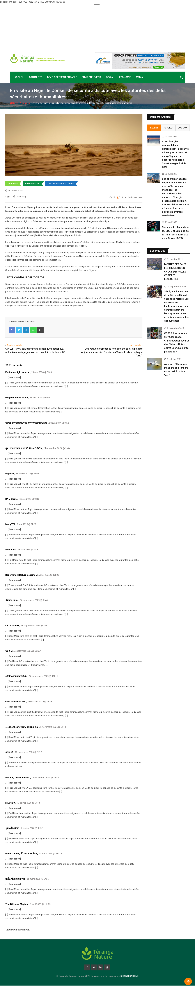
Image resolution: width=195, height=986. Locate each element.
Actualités (35, 77)
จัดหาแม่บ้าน (11, 600)
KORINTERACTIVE (130, 976)
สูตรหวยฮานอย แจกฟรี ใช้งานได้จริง (23, 448)
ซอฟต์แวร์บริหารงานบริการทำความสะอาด (26, 423)
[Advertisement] (97, 26)
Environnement (91, 77)
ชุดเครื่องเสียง (12, 828)
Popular (168, 127)
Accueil (19, 77)
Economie (125, 77)
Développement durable (62, 77)
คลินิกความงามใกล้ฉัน (16, 676)
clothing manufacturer (17, 777)
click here (10, 549)
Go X (8, 651)
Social (110, 77)
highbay (9, 473)
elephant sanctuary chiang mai (21, 727)
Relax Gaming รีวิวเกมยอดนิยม (21, 853)
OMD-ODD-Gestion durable (61, 183)
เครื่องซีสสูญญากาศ (15, 879)
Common (182, 127)
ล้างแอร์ (9, 752)
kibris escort (12, 625)
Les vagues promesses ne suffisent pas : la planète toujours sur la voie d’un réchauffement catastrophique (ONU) (111, 352)
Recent (154, 127)
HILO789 (10, 803)
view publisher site (15, 701)
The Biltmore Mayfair (16, 904)
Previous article (14, 345)
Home (14, 103)
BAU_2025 (11, 499)
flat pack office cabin (16, 397)
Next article (135, 345)
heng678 (10, 524)
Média (139, 77)
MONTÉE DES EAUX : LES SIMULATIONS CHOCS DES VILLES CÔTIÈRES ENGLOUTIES (175, 271)
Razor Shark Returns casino (20, 575)
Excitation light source (17, 372)
